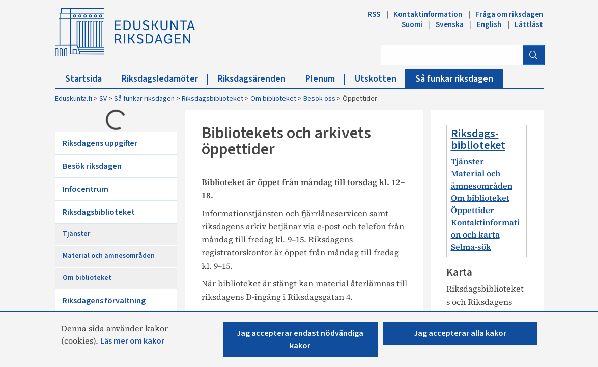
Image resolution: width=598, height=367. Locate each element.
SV (103, 99)
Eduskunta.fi (73, 99)
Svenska (450, 24)
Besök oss (319, 99)
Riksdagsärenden (256, 78)
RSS (373, 14)
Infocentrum (85, 189)
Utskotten (380, 78)
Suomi (412, 24)
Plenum (325, 78)
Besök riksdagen (92, 166)
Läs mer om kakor (132, 341)
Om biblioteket (273, 99)
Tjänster (76, 234)
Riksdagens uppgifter (100, 143)
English (489, 24)
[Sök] (533, 55)
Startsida (88, 78)
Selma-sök (471, 246)
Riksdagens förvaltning (104, 300)
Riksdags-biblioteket (478, 139)
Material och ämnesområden (109, 256)
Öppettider (472, 210)
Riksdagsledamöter (165, 78)
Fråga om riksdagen (509, 14)
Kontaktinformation (427, 14)
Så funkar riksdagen (454, 78)
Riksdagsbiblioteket (212, 99)
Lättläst (529, 24)
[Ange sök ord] (452, 55)
